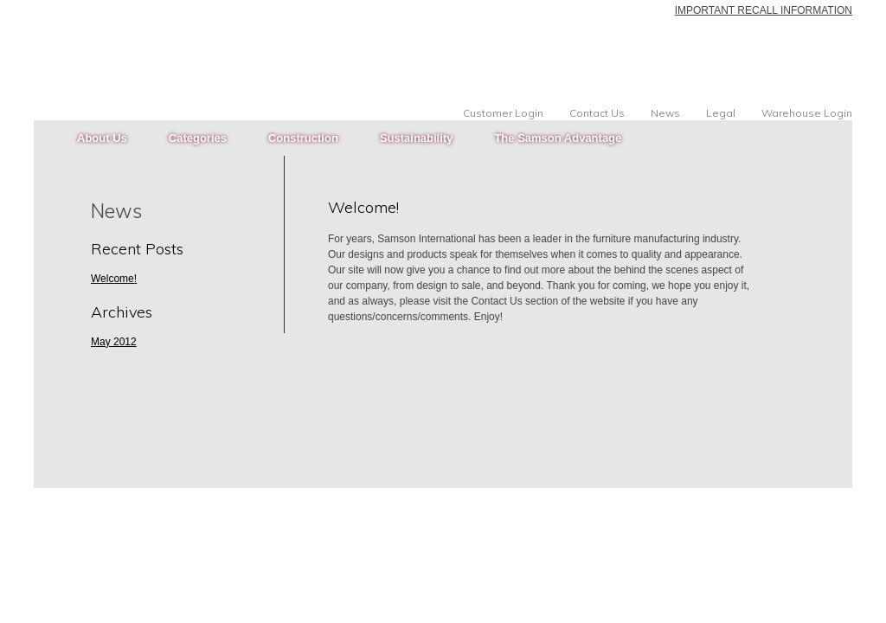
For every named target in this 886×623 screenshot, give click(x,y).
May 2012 (114, 342)
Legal (720, 113)
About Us (102, 138)
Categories (198, 138)
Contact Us (597, 113)
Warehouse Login (806, 113)
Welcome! (363, 207)
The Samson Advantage (557, 138)
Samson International (143, 39)
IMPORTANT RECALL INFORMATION (763, 10)
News (665, 113)
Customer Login (503, 113)
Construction (303, 138)
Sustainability (416, 138)
